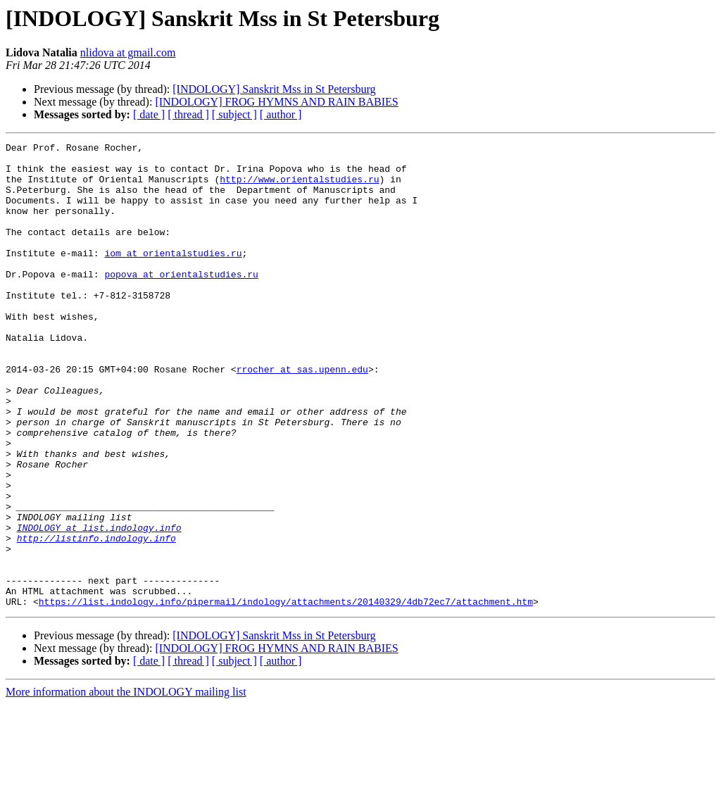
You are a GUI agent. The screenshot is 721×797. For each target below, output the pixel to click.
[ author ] (281, 114)
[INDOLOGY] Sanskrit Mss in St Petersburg (274, 89)
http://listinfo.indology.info (96, 618)
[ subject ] (234, 114)
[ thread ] (188, 114)
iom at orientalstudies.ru (173, 276)
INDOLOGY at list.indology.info (99, 605)
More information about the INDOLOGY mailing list (126, 785)
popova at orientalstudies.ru (181, 301)
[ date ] (149, 114)
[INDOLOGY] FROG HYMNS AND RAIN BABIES (276, 102)
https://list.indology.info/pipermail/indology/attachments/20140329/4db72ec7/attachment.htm (286, 694)
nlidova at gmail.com (128, 52)
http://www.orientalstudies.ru (299, 187)
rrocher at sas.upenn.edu (302, 415)
